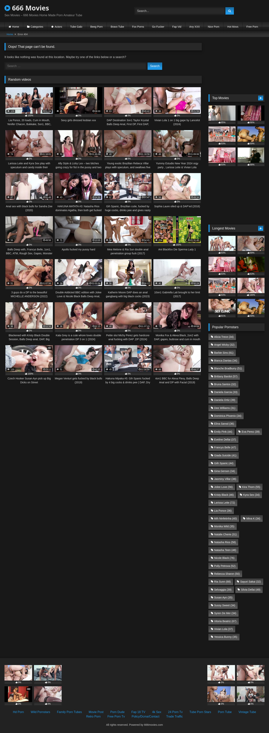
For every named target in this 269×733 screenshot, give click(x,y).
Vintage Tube (247, 712)
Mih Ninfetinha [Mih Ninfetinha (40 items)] (225, 518)
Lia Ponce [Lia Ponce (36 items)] (223, 510)
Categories (37, 26)
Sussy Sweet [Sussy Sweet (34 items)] (224, 605)
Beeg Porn (96, 26)
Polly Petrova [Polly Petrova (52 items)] (224, 565)
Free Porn (252, 26)
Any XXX (194, 26)
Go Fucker (158, 26)
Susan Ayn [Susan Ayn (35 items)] (223, 597)
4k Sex (156, 712)
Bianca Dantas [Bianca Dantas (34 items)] (225, 360)
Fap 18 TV (138, 712)
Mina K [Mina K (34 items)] (253, 518)
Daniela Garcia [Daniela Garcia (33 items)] (225, 392)
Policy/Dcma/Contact (146, 716)
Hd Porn (18, 712)
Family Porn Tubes (69, 712)
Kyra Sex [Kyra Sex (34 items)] (251, 494)
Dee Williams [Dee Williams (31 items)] (224, 407)
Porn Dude (117, 712)
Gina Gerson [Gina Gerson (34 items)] (224, 471)
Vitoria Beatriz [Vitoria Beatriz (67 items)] (225, 621)
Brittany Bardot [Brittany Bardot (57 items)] (225, 376)
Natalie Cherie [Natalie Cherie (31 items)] (225, 534)
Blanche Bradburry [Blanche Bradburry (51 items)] (228, 368)
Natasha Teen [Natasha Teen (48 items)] (225, 550)
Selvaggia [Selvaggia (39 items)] (222, 589)
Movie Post (96, 712)
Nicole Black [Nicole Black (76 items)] (224, 557)
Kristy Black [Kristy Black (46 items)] (224, 494)
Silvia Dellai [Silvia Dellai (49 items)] (250, 589)
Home (15, 26)
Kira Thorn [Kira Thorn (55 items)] (251, 486)
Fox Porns (138, 26)
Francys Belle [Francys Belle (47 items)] (225, 447)
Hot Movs (232, 26)
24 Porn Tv (175, 712)
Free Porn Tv (116, 716)
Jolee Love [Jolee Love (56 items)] (223, 486)
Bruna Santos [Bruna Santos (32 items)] (225, 384)
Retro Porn (93, 716)
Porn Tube (225, 712)
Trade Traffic (174, 716)
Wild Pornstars (40, 712)
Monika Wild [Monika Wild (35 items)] (224, 526)
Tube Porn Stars (200, 712)
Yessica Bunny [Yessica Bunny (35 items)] (225, 636)
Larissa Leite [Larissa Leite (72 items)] (224, 502)
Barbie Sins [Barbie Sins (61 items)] (223, 352)
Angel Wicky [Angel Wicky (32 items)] (224, 344)
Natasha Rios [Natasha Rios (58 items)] (225, 542)
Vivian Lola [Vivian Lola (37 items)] (223, 629)
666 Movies (26, 8)
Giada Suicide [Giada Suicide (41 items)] (225, 455)
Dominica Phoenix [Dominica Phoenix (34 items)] (227, 415)
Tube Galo (76, 26)
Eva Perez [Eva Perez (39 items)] (251, 431)
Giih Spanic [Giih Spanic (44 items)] (223, 463)
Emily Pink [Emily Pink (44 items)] (223, 431)
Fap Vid (176, 26)
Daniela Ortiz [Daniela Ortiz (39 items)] (224, 399)
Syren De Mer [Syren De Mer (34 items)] (225, 613)
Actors (58, 26)
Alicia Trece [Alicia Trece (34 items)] (224, 336)
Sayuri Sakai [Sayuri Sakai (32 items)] (250, 581)
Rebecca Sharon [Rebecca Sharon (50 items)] (227, 573)
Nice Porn (213, 26)
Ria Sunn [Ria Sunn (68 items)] (222, 581)
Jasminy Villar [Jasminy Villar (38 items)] (225, 478)
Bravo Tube (117, 26)
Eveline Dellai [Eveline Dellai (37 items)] (225, 439)
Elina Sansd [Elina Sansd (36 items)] (224, 423)
